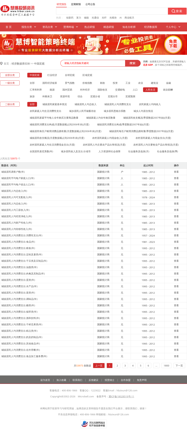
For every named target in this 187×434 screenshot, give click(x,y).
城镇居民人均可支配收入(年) (16, 197)
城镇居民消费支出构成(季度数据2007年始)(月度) (123, 124)
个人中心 (171, 27)
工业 (127, 83)
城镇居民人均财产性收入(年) (16, 222)
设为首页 (45, 380)
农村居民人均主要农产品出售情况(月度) (104, 144)
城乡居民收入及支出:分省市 (76, 151)
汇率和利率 (36, 89)
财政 (102, 83)
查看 (176, 171)
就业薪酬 (168, 89)
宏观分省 (95, 96)
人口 (135, 89)
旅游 (32, 96)
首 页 (8, 27)
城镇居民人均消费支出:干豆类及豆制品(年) (24, 260)
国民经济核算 (49, 83)
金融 (168, 83)
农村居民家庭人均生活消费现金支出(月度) (52, 144)
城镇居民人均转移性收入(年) (16, 229)
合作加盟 (126, 380)
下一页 (179, 365)
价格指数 (87, 83)
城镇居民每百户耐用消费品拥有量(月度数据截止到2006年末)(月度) (65, 131)
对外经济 (85, 89)
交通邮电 (120, 89)
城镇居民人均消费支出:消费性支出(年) (21, 235)
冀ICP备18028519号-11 (121, 396)
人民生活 (150, 89)
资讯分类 (47, 27)
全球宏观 (70, 75)
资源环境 (65, 96)
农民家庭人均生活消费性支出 (45, 111)
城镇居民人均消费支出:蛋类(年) (18, 280)
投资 (115, 83)
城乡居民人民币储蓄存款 (82, 111)
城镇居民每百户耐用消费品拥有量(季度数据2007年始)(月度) (141, 131)
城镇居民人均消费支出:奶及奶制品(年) (21, 337)
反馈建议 (93, 380)
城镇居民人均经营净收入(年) (16, 216)
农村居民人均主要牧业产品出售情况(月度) (156, 144)
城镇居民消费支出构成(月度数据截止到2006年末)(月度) (59, 124)
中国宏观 (39, 63)
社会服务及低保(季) (167, 151)
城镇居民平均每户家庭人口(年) (17, 178)
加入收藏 (61, 380)
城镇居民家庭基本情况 (54, 104)
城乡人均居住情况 (143, 111)
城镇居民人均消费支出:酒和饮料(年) (20, 318)
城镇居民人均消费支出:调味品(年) (19, 299)
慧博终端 (68, 27)
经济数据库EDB (21, 63)
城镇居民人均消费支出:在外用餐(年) (20, 350)
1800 (166, 365)
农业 (140, 83)
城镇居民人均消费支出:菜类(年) (18, 292)
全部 (32, 83)
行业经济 (52, 75)
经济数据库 (150, 27)
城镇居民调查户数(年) (13, 171)
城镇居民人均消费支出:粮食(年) (18, 248)
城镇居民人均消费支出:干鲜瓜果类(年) (21, 324)
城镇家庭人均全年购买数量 (100, 117)
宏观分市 (113, 96)
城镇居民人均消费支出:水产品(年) (19, 286)
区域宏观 (87, 75)
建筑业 (154, 83)
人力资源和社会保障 (109, 151)
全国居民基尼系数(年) (41, 151)
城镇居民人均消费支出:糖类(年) (18, 305)
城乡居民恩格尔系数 (115, 111)
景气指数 (70, 83)
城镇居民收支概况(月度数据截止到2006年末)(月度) (57, 138)
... (156, 365)
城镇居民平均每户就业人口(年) (17, 184)
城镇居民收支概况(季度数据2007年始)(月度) (147, 117)
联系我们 (77, 380)
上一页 (98, 365)
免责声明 (142, 380)
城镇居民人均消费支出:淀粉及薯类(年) (21, 254)
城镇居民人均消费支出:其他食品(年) (20, 343)
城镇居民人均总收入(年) (14, 190)
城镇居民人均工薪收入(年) (15, 210)
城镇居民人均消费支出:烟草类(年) (19, 311)
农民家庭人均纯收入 (150, 104)
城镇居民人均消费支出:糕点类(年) (19, 330)
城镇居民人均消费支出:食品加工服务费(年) (24, 356)
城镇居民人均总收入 (85, 104)
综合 (80, 96)
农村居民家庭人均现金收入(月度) (110, 138)
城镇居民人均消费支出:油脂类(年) (19, 267)
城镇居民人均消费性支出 (117, 104)
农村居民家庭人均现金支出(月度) (153, 138)
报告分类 (27, 27)
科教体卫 (47, 96)
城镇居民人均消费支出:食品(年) (18, 241)
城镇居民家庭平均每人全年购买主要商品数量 (54, 117)
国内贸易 (67, 89)
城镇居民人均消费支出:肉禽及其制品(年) (23, 273)
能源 (52, 89)
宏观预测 (130, 96)
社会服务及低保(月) (138, 151)
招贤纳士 (109, 380)
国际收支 (102, 89)
